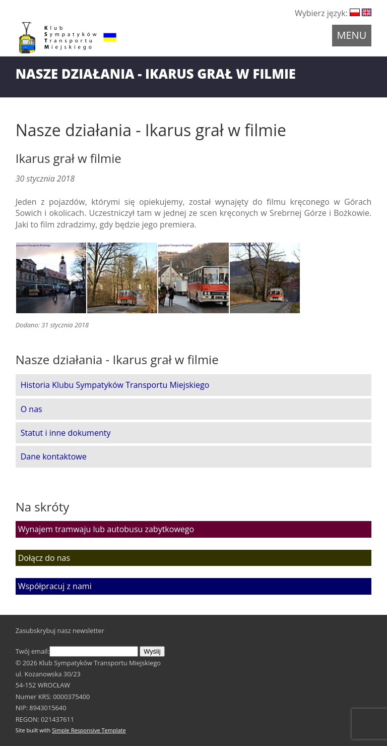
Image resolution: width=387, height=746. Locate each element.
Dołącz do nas (44, 557)
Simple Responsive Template (89, 730)
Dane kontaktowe (54, 456)
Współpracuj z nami (55, 586)
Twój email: (77, 651)
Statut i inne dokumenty (66, 432)
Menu (352, 35)
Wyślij (152, 651)
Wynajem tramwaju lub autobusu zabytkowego (106, 529)
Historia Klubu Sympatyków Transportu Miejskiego (115, 384)
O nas (31, 409)
